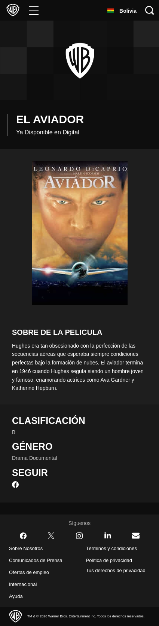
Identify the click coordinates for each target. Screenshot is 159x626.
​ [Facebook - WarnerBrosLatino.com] (23, 535)
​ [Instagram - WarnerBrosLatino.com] (79, 535)
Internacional (25, 584)
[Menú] (33, 10)
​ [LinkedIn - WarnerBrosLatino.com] (107, 535)
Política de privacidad (112, 561)
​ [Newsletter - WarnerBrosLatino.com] (135, 535)
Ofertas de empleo (32, 572)
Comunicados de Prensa (38, 561)
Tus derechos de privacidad (106, 575)
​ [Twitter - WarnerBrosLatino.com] (51, 535)
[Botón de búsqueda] (149, 10)
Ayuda (16, 596)
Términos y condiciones (114, 549)
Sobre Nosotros (28, 549)
